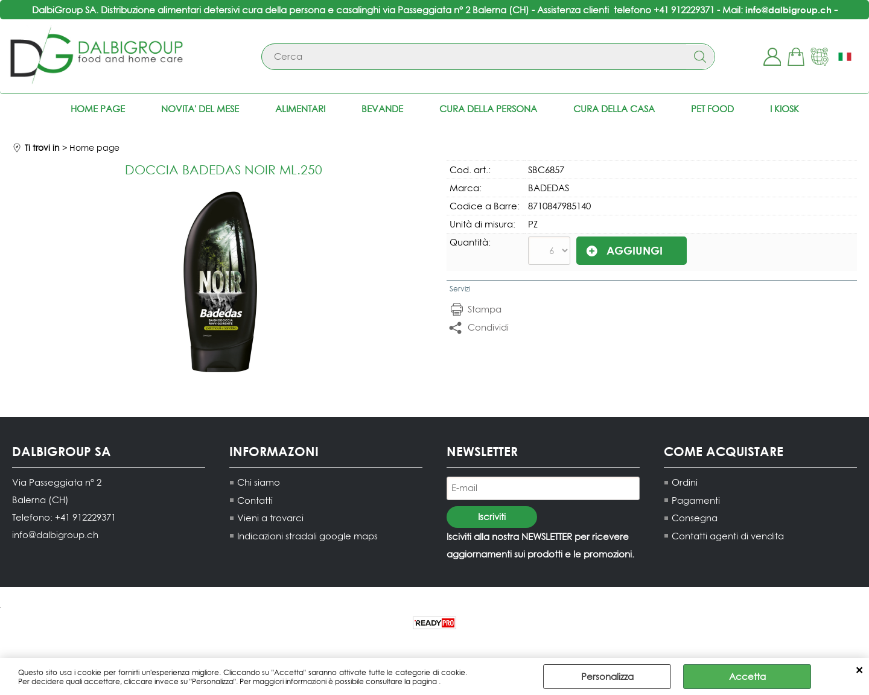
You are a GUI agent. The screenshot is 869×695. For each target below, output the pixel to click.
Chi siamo (258, 482)
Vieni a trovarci (270, 518)
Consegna (695, 518)
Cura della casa (614, 109)
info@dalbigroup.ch (788, 9)
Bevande (382, 109)
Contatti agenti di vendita (728, 536)
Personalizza (607, 676)
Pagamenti (696, 500)
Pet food (712, 109)
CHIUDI (859, 670)
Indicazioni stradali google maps (307, 536)
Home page (98, 109)
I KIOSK (784, 109)
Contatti (255, 500)
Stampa (484, 309)
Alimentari (300, 109)
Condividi (488, 327)
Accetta (747, 676)
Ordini (685, 482)
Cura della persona (488, 109)
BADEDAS (548, 188)
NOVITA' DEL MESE (200, 109)
